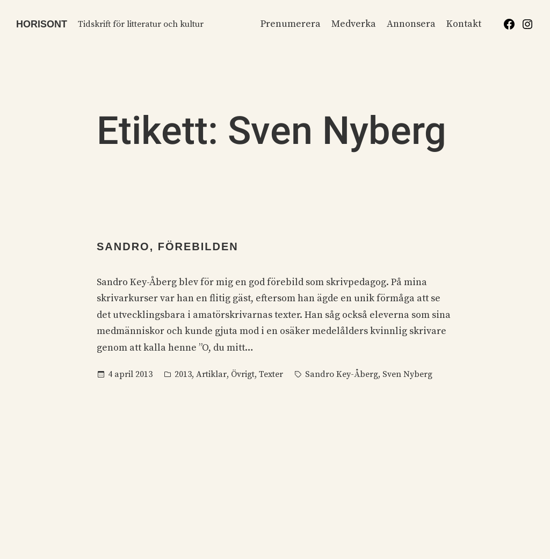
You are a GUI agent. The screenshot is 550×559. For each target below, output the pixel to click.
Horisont (41, 24)
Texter (271, 374)
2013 (183, 374)
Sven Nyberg (407, 374)
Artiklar (211, 374)
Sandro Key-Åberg (341, 374)
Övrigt (243, 374)
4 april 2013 (130, 374)
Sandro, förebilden (167, 246)
